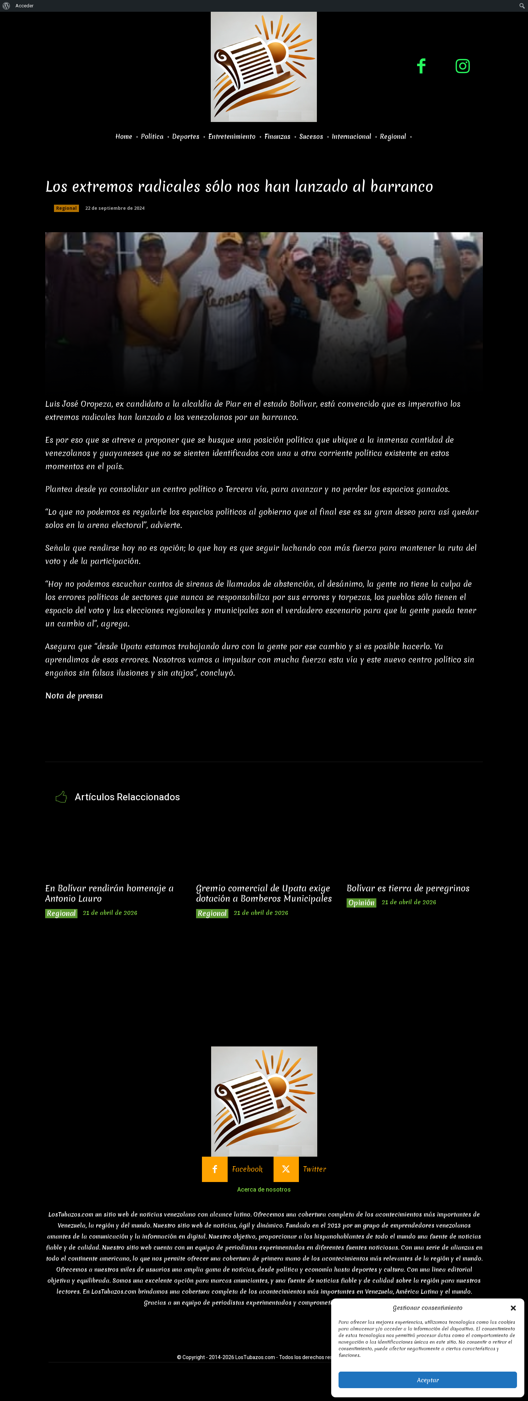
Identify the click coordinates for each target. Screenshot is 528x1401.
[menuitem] (6, 6)
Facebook (247, 1179)
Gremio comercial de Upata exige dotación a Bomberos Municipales (263, 899)
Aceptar (428, 1380)
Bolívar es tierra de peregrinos (408, 888)
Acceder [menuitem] (24, 5)
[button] (513, 1308)
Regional (66, 208)
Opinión (361, 903)
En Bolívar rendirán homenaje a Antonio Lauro (109, 894)
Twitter (314, 1179)
